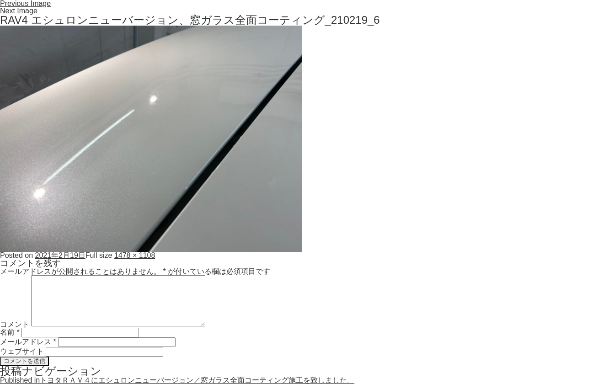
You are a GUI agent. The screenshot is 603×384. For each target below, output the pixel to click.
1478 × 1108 (134, 255)
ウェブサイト (22, 351)
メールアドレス (28, 342)
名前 (10, 332)
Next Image (18, 11)
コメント (14, 324)
